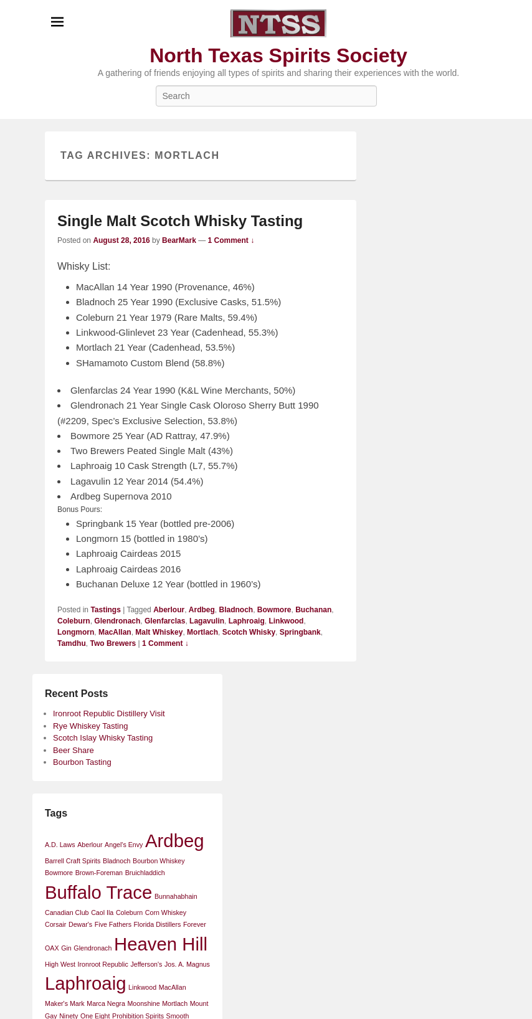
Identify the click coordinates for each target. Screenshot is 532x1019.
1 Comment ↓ (231, 240)
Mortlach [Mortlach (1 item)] (175, 1003)
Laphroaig (247, 621)
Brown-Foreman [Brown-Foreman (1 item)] (99, 872)
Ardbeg (202, 609)
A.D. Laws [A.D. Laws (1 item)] (60, 844)
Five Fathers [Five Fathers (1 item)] (113, 924)
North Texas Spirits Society (278, 55)
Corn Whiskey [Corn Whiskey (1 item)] (165, 912)
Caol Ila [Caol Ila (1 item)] (102, 912)
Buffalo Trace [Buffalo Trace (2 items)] (98, 892)
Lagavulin (206, 621)
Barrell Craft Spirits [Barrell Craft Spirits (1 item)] (72, 861)
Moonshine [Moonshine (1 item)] (143, 1003)
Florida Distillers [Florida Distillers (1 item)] (157, 924)
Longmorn (75, 632)
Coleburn (73, 621)
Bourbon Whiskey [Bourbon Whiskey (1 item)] (159, 861)
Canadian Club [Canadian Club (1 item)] (67, 912)
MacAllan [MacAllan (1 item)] (172, 987)
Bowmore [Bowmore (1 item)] (59, 872)
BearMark (179, 240)
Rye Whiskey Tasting (90, 726)
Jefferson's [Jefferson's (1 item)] (146, 964)
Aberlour (168, 609)
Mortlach (202, 632)
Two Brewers (113, 643)
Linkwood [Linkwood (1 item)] (142, 987)
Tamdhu (71, 643)
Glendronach (117, 621)
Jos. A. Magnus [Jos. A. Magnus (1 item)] (187, 964)
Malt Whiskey (159, 632)
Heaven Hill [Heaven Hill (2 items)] (160, 944)
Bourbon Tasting (82, 762)
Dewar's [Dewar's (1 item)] (80, 924)
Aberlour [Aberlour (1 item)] (89, 844)
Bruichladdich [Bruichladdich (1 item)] (145, 872)
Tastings (105, 609)
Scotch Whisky (248, 632)
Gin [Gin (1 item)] (66, 948)
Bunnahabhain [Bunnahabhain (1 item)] (175, 896)
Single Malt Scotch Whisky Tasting (180, 220)
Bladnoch (236, 609)
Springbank (300, 632)
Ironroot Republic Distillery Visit (109, 713)
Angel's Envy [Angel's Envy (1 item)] (124, 844)
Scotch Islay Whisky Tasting (103, 737)
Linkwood (285, 621)
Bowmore (274, 609)
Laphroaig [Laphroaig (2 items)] (85, 983)
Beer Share (73, 750)
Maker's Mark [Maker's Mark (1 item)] (65, 1003)
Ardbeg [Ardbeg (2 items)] (174, 840)
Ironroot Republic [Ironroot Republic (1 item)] (103, 964)
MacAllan (114, 632)
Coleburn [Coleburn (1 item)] (129, 912)
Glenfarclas (165, 621)
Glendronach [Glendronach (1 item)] (93, 948)
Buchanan (313, 609)
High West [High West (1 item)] (60, 964)
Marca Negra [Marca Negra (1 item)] (106, 1003)
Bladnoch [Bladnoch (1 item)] (116, 861)
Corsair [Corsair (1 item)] (55, 924)
